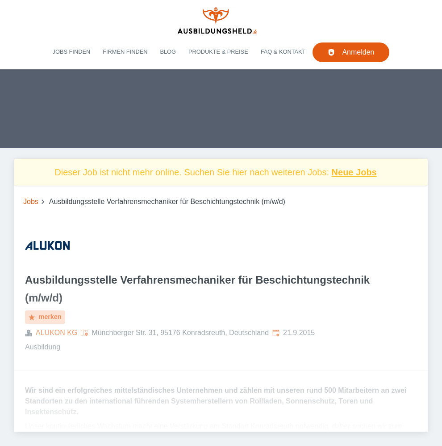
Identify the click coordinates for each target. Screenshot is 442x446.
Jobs (30, 201)
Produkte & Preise (218, 51)
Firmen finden (125, 51)
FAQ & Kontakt (283, 51)
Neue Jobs (354, 172)
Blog (168, 51)
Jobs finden (72, 51)
